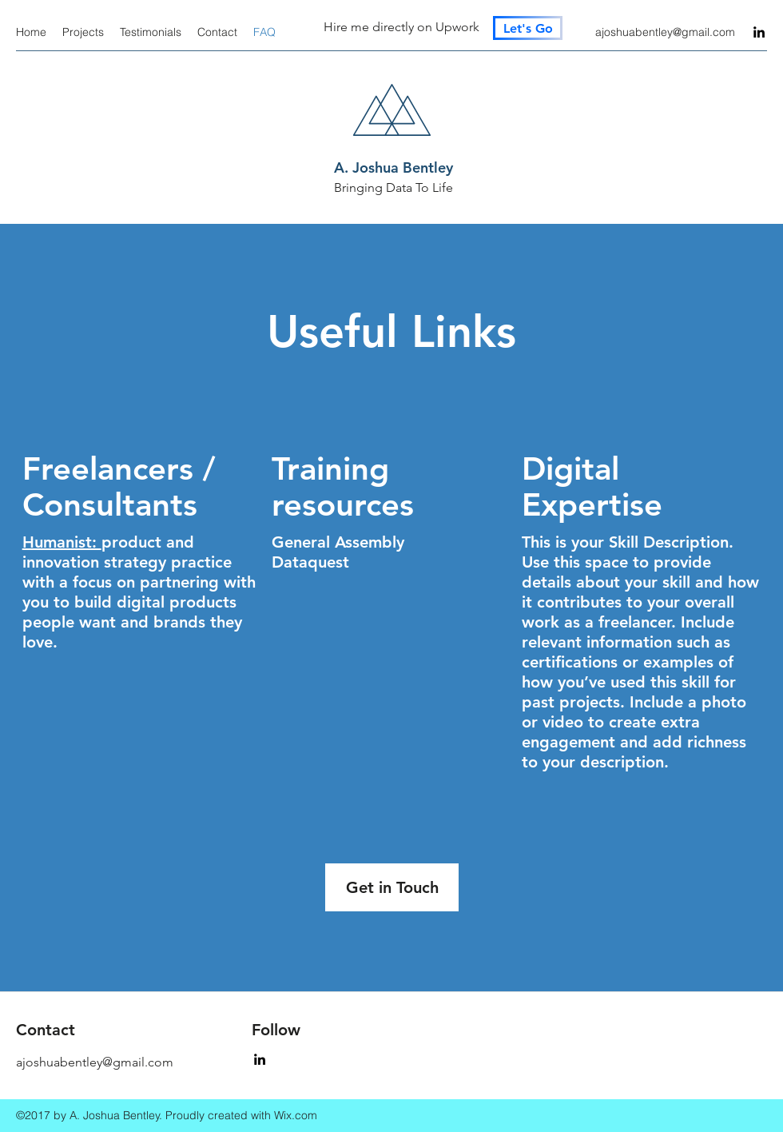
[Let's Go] (527, 28)
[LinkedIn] (759, 32)
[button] (392, 887)
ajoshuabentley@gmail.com (665, 32)
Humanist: (61, 542)
